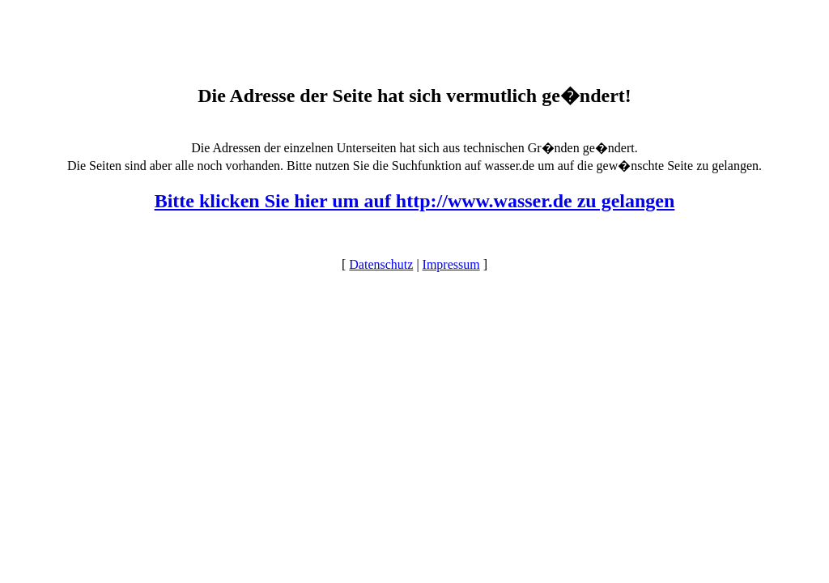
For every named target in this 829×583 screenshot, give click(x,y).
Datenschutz (381, 264)
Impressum (451, 264)
